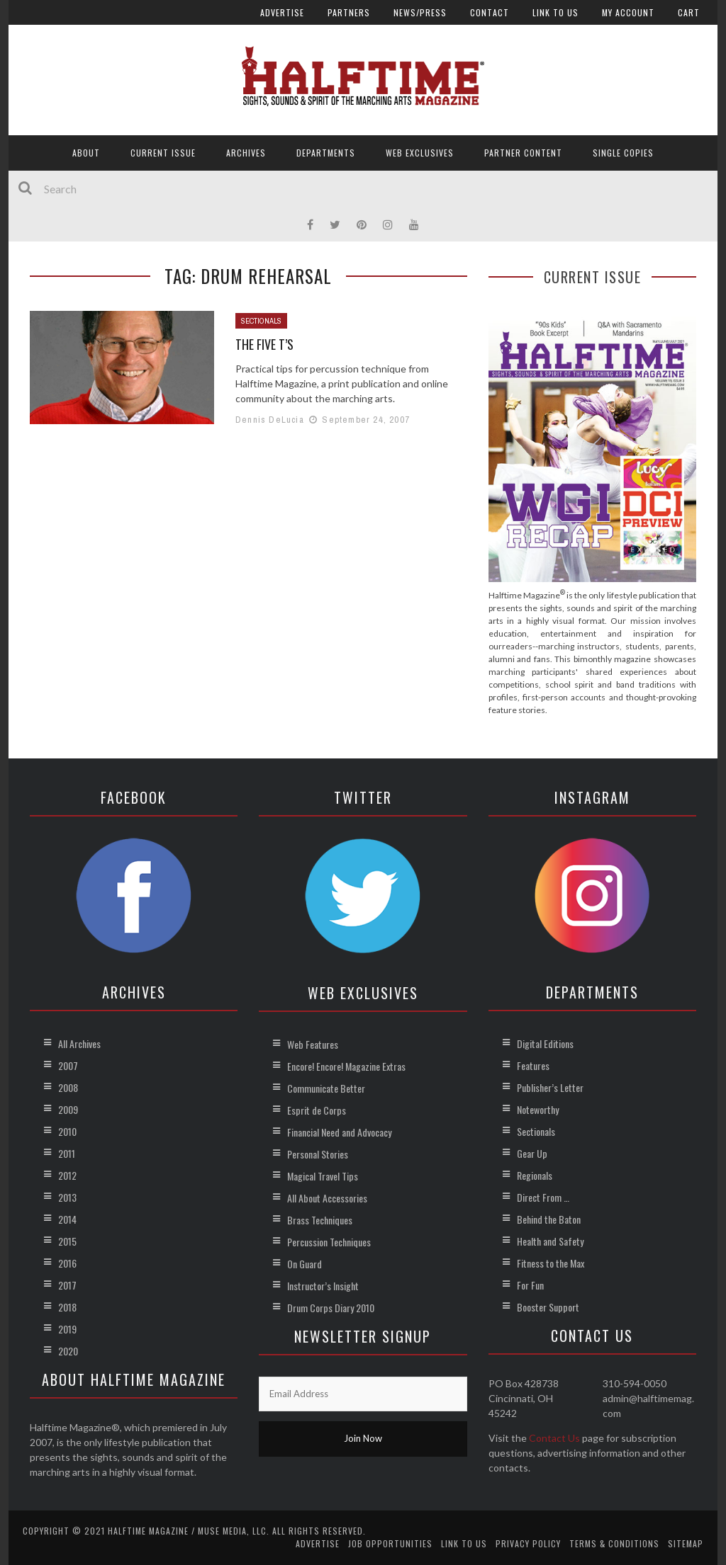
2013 (67, 1197)
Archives (246, 153)
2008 (68, 1087)
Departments (325, 153)
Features (533, 1065)
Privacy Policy (528, 1543)
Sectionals (261, 321)
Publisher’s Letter (550, 1087)
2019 (67, 1328)
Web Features (312, 1044)
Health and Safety (550, 1241)
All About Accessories (327, 1197)
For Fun (530, 1284)
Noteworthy (538, 1109)
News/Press (420, 12)
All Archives (79, 1043)
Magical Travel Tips (322, 1175)
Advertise (282, 12)
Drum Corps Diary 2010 (330, 1307)
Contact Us (554, 1438)
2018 (67, 1306)
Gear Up (532, 1153)
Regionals (534, 1175)
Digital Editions (545, 1043)
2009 (68, 1109)
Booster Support (548, 1306)
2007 (68, 1065)
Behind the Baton (549, 1219)
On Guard (304, 1263)
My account (628, 12)
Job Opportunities (390, 1543)
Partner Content (523, 153)
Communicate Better (326, 1088)
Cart (689, 12)
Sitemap (685, 1543)
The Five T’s (264, 344)
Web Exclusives (420, 153)
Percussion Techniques (329, 1241)
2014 (67, 1219)
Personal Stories (317, 1153)
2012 (67, 1175)
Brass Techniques (319, 1219)
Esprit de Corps (316, 1110)
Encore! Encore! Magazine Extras (346, 1066)
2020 (68, 1350)
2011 (66, 1153)
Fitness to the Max (550, 1263)
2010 (67, 1131)
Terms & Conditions (614, 1543)
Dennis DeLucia (269, 420)
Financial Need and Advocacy (339, 1132)
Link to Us (555, 12)
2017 (67, 1284)
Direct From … (543, 1197)
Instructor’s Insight (323, 1285)
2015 (67, 1241)
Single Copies (623, 153)
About (86, 153)
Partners (349, 12)
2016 (67, 1263)
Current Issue (163, 153)
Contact (489, 12)
